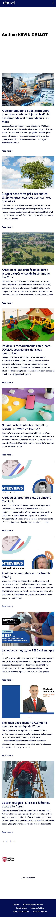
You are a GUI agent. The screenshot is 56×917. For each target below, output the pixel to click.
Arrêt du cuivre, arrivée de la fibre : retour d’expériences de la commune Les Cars (26, 273)
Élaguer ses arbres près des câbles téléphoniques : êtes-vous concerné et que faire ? (26, 197)
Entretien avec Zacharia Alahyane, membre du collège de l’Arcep (25, 724)
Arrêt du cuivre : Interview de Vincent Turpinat (26, 499)
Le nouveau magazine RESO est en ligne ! (28, 652)
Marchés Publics (37, 908)
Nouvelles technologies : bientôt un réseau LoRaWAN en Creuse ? (25, 427)
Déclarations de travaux (33, 905)
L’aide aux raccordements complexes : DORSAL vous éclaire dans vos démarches (26, 349)
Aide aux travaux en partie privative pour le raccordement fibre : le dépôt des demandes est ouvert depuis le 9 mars (26, 116)
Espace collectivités (21, 911)
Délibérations (21, 908)
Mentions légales (40, 911)
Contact (16, 905)
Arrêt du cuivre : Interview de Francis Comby (26, 575)
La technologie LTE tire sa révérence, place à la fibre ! (26, 804)
